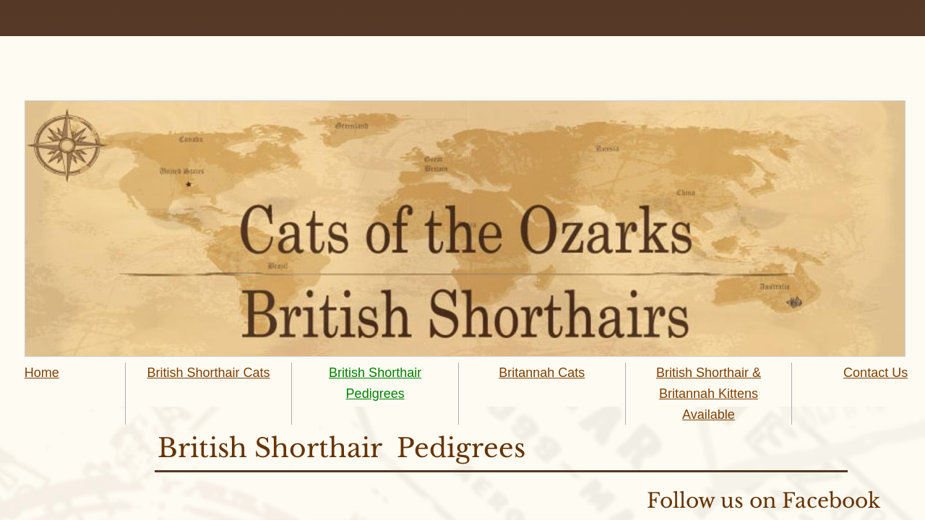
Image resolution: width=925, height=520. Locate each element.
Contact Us (875, 372)
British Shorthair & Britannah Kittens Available (708, 393)
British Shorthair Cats (208, 372)
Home (42, 372)
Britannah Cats (542, 372)
